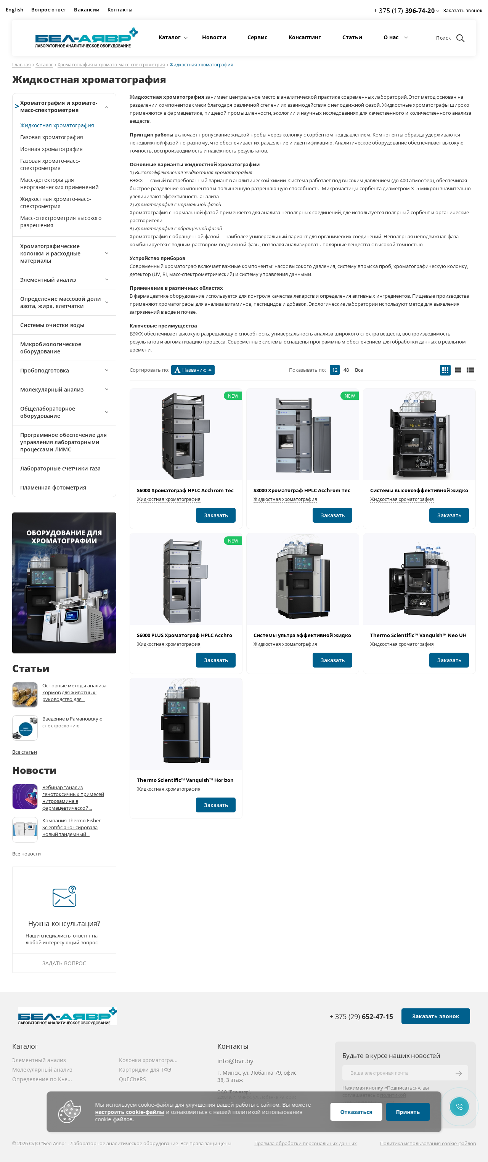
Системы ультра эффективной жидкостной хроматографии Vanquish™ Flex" (352, 635)
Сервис (257, 37)
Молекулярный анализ (51, 389)
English (15, 9)
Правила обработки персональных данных (305, 1143)
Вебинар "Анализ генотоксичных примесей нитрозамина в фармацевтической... (73, 797)
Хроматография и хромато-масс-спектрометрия (111, 65)
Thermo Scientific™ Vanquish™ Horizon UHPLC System (203, 780)
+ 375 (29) (361, 1016)
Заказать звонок (462, 10)
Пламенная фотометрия (53, 487)
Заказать (216, 515)
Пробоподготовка (44, 370)
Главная (21, 65)
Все (359, 369)
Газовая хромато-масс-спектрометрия (50, 164)
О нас (391, 37)
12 (334, 369)
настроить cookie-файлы (130, 1111)
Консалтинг (305, 37)
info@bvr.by (235, 1060)
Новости (214, 37)
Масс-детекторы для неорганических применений (59, 183)
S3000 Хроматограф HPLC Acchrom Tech (304, 490)
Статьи (352, 37)
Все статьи (24, 751)
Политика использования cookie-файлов (428, 1143)
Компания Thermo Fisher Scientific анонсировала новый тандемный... (71, 827)
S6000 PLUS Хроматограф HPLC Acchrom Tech (193, 635)
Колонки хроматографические (149, 1060)
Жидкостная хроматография (57, 125)
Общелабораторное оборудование (47, 412)
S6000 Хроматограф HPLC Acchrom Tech (187, 490)
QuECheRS (132, 1079)
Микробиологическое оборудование (50, 347)
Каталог (170, 37)
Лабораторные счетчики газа (60, 468)
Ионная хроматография (51, 148)
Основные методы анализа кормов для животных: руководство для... (74, 692)
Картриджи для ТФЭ (145, 1069)
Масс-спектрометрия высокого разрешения (60, 221)
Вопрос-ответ (49, 9)
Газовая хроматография (51, 137)
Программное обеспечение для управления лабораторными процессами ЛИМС (63, 442)
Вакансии (87, 9)
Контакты (120, 9)
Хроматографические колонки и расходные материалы (50, 253)
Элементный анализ (48, 279)
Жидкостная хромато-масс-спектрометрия (55, 202)
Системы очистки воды (52, 325)
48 (346, 369)
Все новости (26, 853)
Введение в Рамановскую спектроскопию (72, 722)
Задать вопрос (64, 963)
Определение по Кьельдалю (42, 1079)
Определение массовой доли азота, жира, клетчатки (60, 302)
